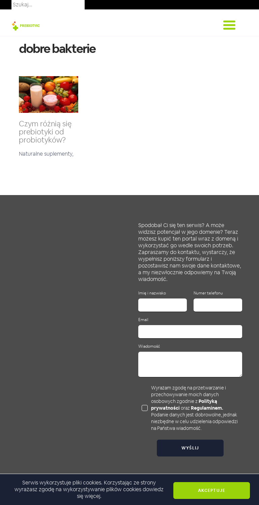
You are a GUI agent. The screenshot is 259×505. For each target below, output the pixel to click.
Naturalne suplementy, (46, 153)
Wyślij (190, 448)
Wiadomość (149, 346)
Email (143, 319)
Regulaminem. (207, 408)
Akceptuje (211, 490)
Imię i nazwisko (152, 293)
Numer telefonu (208, 293)
